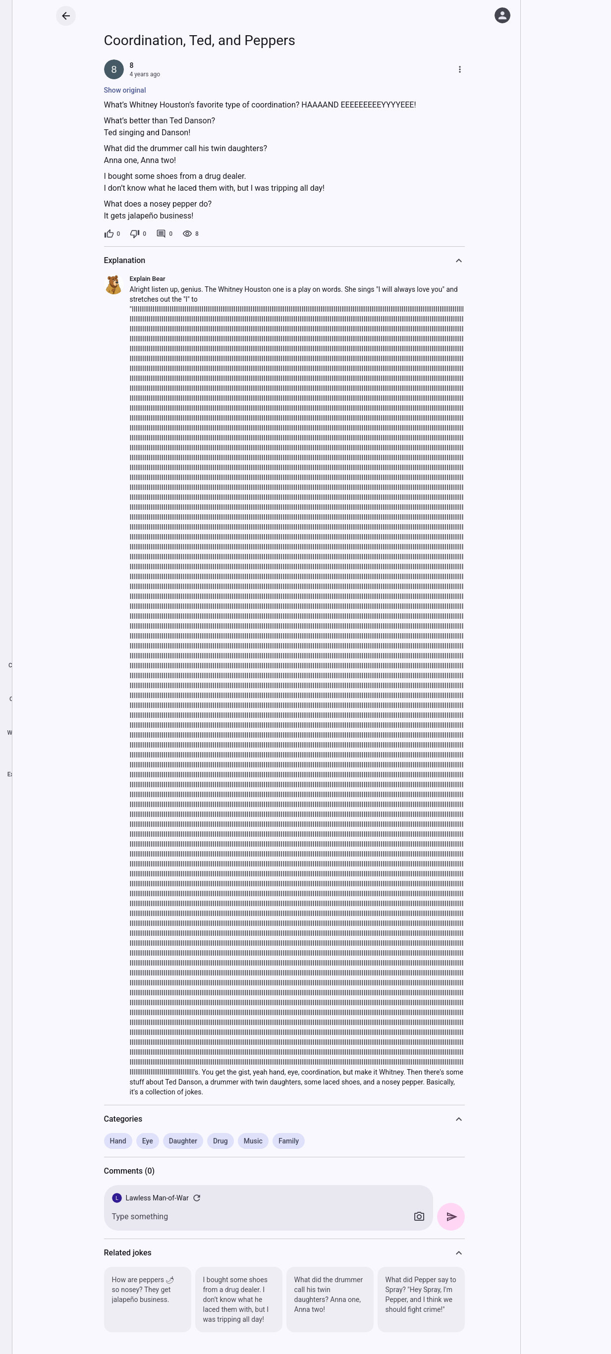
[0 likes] (114, 234)
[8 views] (192, 234)
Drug (222, 1141)
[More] (461, 69)
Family (290, 1141)
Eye (149, 1141)
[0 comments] (166, 234)
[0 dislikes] (140, 234)
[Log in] (502, 15)
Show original (127, 90)
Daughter (184, 1141)
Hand (119, 1141)
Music (255, 1141)
